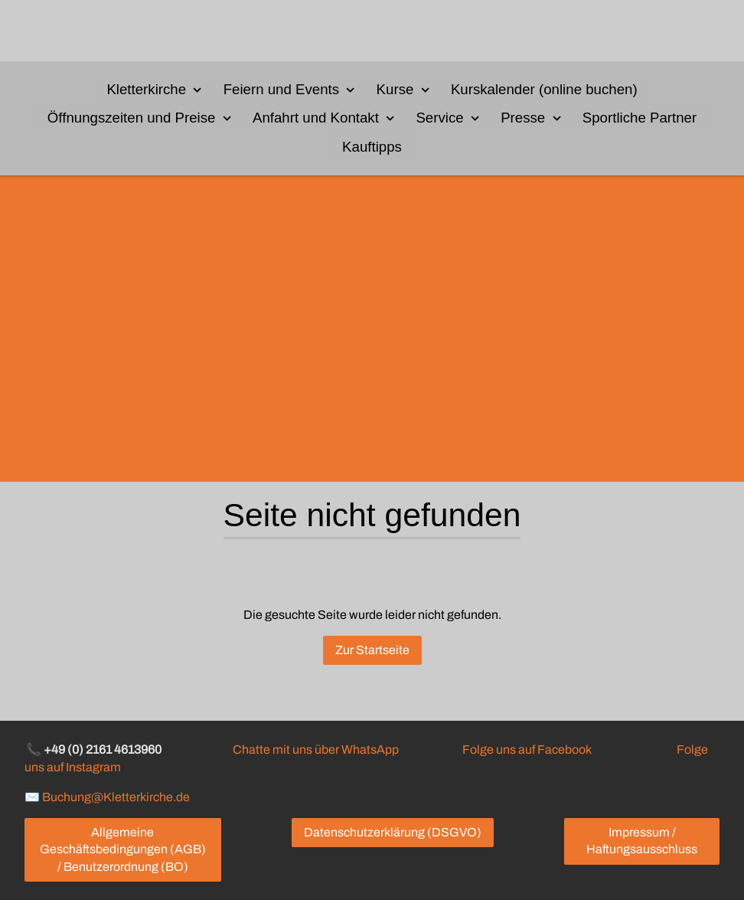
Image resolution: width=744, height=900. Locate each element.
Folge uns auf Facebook (526, 749)
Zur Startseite (372, 649)
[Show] (197, 89)
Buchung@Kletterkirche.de (116, 796)
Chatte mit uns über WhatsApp (316, 749)
